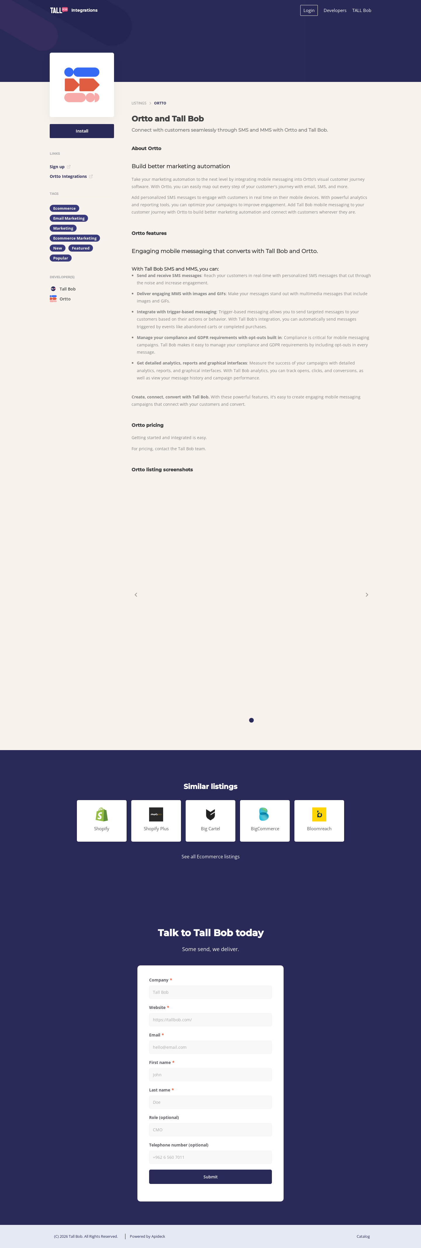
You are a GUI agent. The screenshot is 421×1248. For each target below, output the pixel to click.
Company (158, 980)
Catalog (363, 1236)
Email (154, 1035)
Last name (159, 1090)
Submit (210, 1177)
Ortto (60, 298)
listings (139, 103)
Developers (335, 10)
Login (309, 10)
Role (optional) (164, 1117)
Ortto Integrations (71, 176)
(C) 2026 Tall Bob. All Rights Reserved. (86, 1236)
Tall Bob (63, 288)
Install (82, 131)
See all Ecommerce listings (211, 856)
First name (160, 1062)
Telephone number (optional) (178, 1145)
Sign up (60, 166)
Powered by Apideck (147, 1236)
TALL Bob (361, 10)
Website (157, 1007)
